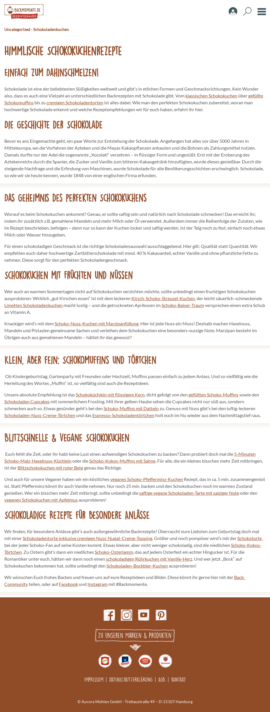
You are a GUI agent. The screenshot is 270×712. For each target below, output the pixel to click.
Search (247, 11)
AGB (161, 679)
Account (233, 11)
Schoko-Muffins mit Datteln (131, 408)
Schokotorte (249, 538)
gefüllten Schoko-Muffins (213, 394)
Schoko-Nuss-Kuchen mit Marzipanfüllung (97, 323)
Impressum (93, 679)
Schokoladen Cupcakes (27, 401)
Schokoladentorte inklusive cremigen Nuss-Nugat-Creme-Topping (87, 538)
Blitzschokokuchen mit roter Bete (50, 467)
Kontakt (178, 679)
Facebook (68, 584)
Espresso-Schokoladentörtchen (123, 415)
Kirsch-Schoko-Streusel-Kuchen (163, 298)
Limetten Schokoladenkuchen (33, 305)
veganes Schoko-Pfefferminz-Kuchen (146, 479)
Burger (261, 11)
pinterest (161, 615)
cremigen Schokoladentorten (74, 102)
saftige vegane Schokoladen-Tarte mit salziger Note (189, 493)
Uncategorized (17, 29)
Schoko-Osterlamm (114, 552)
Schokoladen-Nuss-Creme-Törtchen (39, 415)
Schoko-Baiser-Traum (183, 305)
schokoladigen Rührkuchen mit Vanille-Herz (149, 559)
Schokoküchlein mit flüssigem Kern (110, 394)
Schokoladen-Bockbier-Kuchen (137, 565)
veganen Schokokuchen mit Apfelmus (41, 499)
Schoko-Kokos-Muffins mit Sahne (122, 460)
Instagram (98, 584)
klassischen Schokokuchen (211, 95)
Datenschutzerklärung (130, 679)
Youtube (143, 615)
